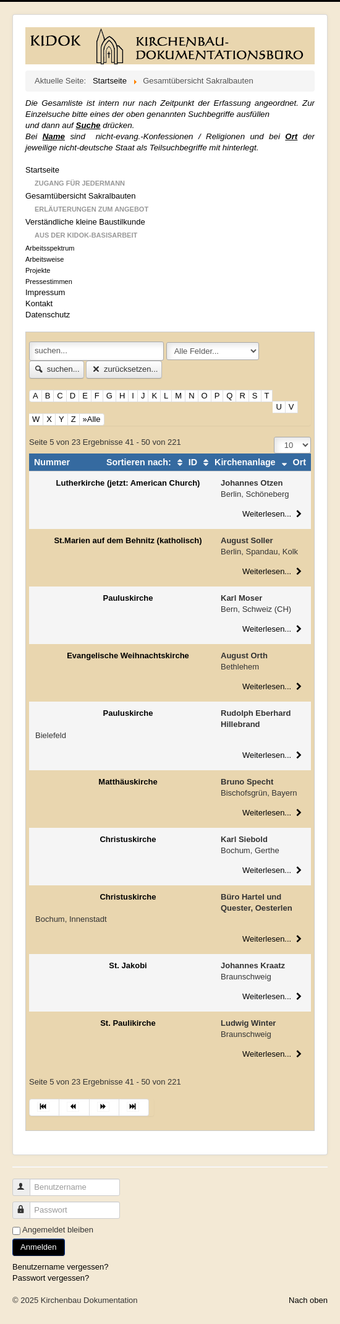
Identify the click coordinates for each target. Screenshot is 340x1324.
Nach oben (308, 1300)
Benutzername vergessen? (60, 1266)
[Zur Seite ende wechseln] (134, 1107)
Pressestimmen (48, 281)
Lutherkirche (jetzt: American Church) (128, 483)
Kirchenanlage (238, 462)
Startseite (42, 169)
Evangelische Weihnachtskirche (128, 655)
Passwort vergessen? (50, 1278)
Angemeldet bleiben (57, 1229)
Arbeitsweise (44, 259)
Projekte (37, 270)
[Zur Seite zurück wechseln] (74, 1107)
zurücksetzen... (124, 369)
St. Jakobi (128, 965)
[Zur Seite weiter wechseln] (104, 1107)
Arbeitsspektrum (49, 248)
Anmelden (38, 1247)
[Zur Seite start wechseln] (44, 1107)
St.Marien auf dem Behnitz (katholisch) (128, 540)
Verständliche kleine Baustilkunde (85, 221)
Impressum (45, 292)
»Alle (92, 419)
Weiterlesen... (273, 513)
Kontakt (39, 303)
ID (185, 462)
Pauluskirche (128, 598)
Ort (292, 462)
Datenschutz (47, 314)
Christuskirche (128, 839)
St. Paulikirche (128, 1023)
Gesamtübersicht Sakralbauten (80, 195)
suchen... (56, 369)
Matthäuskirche (127, 781)
